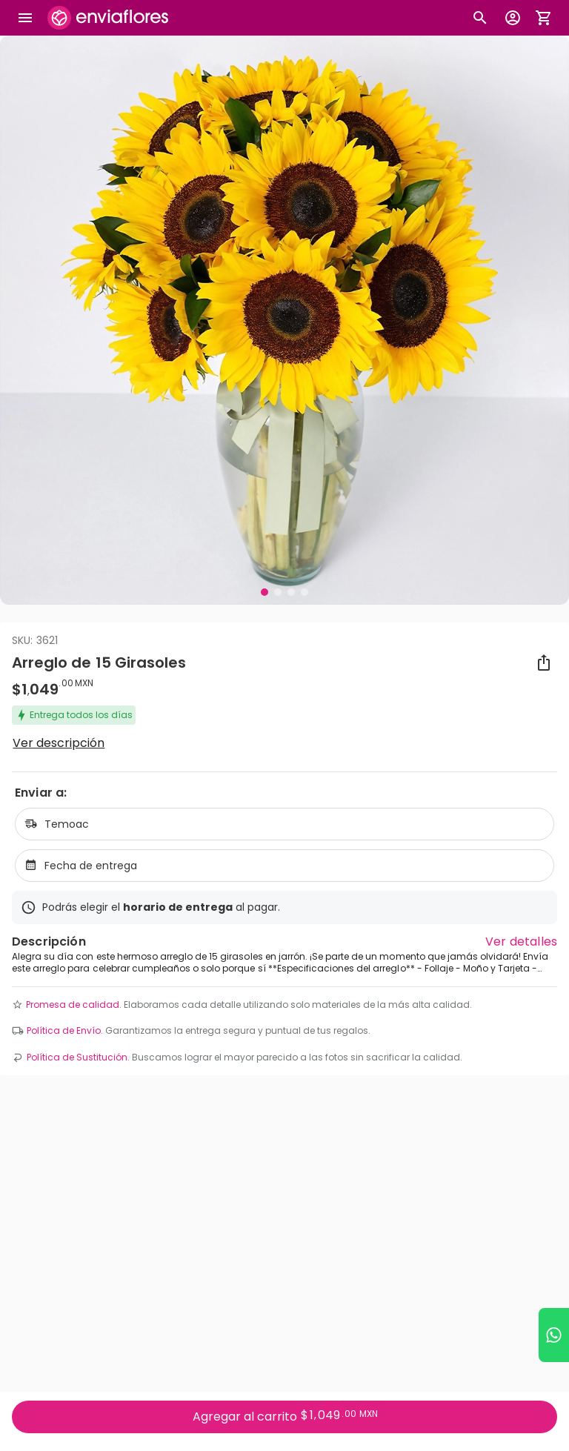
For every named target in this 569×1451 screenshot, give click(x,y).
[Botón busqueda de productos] (480, 18)
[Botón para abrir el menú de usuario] (513, 18)
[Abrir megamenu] (25, 17)
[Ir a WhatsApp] (554, 1335)
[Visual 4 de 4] (304, 592)
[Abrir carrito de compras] (543, 17)
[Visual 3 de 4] (291, 592)
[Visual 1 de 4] (264, 592)
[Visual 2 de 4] (278, 592)
